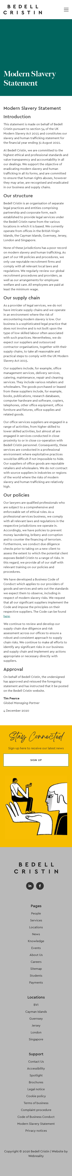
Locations (36, 927)
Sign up (36, 760)
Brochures (36, 1082)
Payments (36, 982)
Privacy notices (36, 1131)
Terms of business (36, 1103)
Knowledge (36, 941)
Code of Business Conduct (36, 1117)
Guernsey (36, 1019)
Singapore (36, 1039)
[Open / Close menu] (66, 9)
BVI (36, 1005)
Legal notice (36, 1089)
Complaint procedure (36, 1110)
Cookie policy (36, 1096)
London (36, 1032)
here (6, 616)
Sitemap (36, 969)
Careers (36, 962)
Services (36, 920)
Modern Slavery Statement (36, 1124)
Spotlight (36, 1075)
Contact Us (36, 1062)
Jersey (36, 1025)
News (36, 934)
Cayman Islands (36, 1012)
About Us (36, 955)
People (36, 913)
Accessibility (36, 1068)
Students (36, 976)
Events (36, 948)
